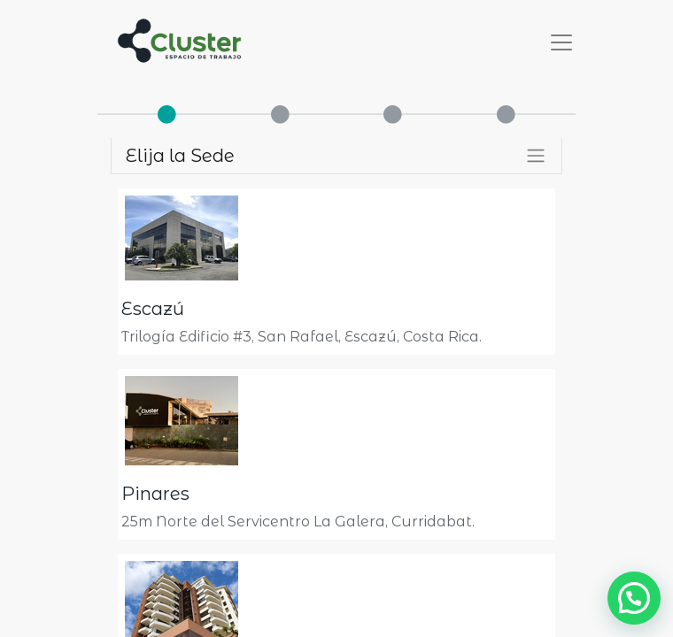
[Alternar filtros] (535, 156)
